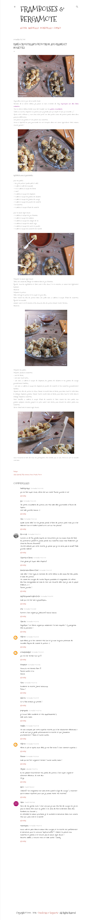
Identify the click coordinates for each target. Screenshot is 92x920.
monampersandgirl (25, 652)
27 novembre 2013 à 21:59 (32, 744)
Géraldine (22, 726)
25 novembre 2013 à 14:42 (30, 609)
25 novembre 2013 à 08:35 (30, 519)
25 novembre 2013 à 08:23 (30, 501)
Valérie (22, 802)
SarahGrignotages (25, 488)
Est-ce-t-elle (23, 534)
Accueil (23, 28)
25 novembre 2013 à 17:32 (32, 637)
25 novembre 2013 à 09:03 (34, 534)
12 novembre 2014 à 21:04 (35, 826)
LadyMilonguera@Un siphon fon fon (30, 596)
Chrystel (22, 769)
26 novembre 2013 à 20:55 (35, 711)
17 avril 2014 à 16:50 (29, 787)
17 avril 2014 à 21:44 (30, 802)
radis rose (23, 698)
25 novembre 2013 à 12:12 (47, 596)
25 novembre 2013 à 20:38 (30, 683)
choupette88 (23, 665)
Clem (21, 519)
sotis (21, 609)
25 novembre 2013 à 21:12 (33, 698)
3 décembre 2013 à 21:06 (32, 769)
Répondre (23, 496)
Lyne (21, 501)
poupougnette (24, 710)
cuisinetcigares (24, 826)
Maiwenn (22, 756)
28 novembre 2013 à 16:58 (32, 756)
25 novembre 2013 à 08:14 (37, 488)
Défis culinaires (25, 475)
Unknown (23, 637)
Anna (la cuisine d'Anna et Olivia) (29, 570)
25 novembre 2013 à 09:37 (39, 558)
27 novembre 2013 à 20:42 (32, 726)
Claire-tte (23, 621)
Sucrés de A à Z (46, 28)
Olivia (22, 683)
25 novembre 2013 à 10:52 (45, 570)
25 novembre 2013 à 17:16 (33, 622)
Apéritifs (19, 475)
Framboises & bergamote (42, 14)
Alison (22, 787)
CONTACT (57, 28)
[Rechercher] (77, 6)
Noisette (36, 475)
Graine (31, 475)
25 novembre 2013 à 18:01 (38, 652)
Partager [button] (16, 471)
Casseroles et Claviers (26, 558)
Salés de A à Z (33, 28)
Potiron (40, 475)
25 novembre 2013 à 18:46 (34, 665)
